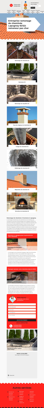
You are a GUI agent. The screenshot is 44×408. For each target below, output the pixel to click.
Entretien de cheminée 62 (9, 11)
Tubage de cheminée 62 (23, 11)
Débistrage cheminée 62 (19, 11)
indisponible (17, 4)
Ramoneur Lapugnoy (32, 400)
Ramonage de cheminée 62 (37, 11)
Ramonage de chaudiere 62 (33, 11)
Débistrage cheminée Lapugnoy (21, 393)
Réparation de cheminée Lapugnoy (12, 398)
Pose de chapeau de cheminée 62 (28, 11)
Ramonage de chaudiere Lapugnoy (32, 396)
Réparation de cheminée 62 (14, 11)
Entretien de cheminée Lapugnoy (11, 393)
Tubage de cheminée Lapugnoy (21, 398)
